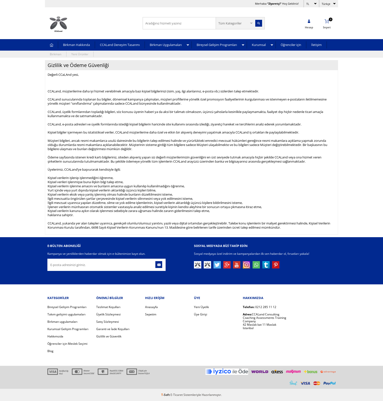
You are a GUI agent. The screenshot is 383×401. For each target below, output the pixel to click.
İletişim (316, 45)
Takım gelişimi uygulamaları (66, 314)
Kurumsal (259, 45)
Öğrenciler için (291, 45)
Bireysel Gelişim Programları (217, 45)
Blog (50, 351)
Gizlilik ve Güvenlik (108, 336)
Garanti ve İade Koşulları (112, 329)
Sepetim (150, 314)
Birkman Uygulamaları (166, 45)
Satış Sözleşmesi (107, 322)
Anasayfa (151, 307)
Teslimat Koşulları (108, 307)
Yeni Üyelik (201, 307)
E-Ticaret (176, 395)
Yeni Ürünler (79, 54)
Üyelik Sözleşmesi (108, 314)
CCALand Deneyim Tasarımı (120, 45)
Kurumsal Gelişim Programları (67, 329)
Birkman (55, 54)
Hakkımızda (55, 336)
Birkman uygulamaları (62, 322)
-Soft (165, 395)
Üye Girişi (200, 314)
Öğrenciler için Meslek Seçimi (67, 344)
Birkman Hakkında (76, 45)
